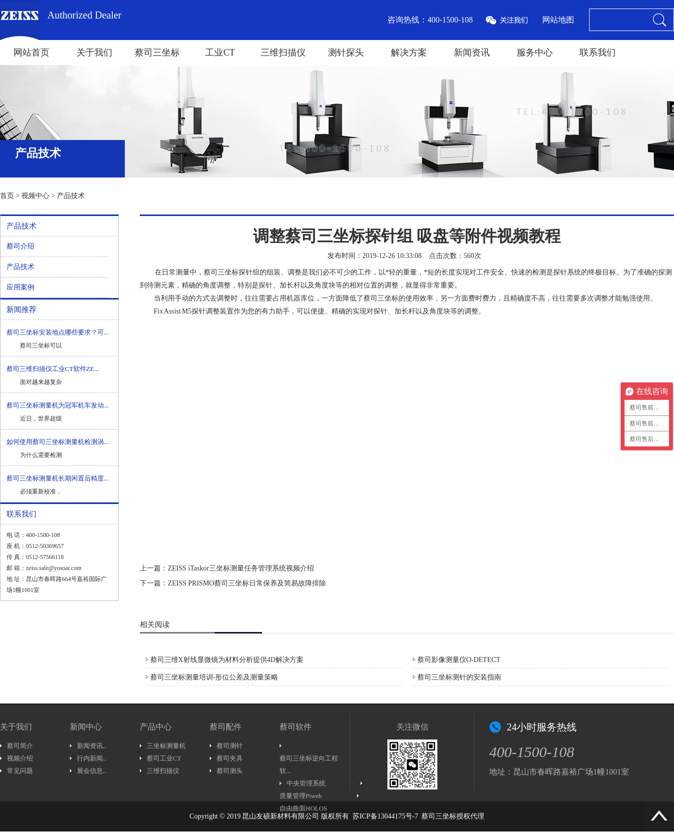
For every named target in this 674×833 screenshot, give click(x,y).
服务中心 (535, 53)
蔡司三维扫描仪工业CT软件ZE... (52, 368)
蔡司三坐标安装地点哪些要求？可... (57, 332)
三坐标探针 (235, 272)
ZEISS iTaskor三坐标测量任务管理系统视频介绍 (241, 568)
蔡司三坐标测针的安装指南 (459, 677)
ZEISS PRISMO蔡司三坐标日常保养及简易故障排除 (247, 583)
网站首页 (31, 53)
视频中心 (35, 196)
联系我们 (598, 53)
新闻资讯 (472, 53)
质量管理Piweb (301, 796)
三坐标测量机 (166, 746)
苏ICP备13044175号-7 (385, 816)
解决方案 (409, 53)
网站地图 (558, 20)
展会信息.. (91, 770)
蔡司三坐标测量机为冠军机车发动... (57, 405)
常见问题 (20, 770)
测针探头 (346, 53)
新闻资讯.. (91, 746)
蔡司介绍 (20, 246)
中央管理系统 (306, 783)
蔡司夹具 (230, 758)
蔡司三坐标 (157, 53)
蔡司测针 (230, 746)
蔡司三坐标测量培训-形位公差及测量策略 (214, 677)
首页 (7, 196)
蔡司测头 (230, 770)
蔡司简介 (20, 746)
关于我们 (94, 53)
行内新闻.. (91, 758)
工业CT (220, 53)
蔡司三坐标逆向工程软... (309, 764)
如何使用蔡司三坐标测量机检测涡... (57, 442)
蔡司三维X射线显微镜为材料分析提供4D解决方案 (227, 660)
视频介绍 (20, 758)
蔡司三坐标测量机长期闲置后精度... (57, 478)
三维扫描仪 (283, 53)
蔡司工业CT (164, 758)
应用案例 (20, 287)
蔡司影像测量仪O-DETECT (458, 660)
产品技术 (71, 196)
